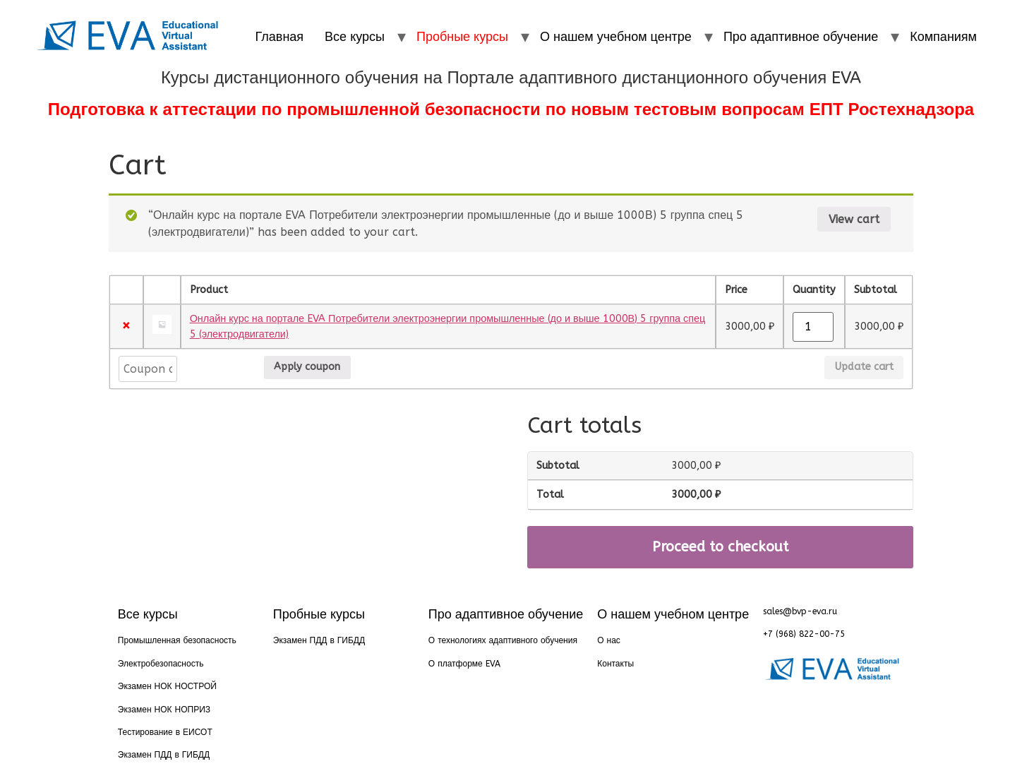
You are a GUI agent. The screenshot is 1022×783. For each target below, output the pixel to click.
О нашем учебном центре (616, 36)
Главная (280, 36)
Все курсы (355, 36)
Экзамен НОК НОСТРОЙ (167, 686)
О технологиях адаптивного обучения (502, 640)
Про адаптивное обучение (800, 36)
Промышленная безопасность (177, 640)
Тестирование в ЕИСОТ (165, 732)
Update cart (864, 367)
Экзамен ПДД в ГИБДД (164, 755)
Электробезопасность (161, 664)
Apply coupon (221, 367)
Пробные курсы (462, 36)
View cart (854, 219)
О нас (608, 640)
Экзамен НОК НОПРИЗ (164, 710)
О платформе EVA (464, 664)
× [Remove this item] (126, 327)
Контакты (615, 664)
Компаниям (943, 36)
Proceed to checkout (720, 547)
